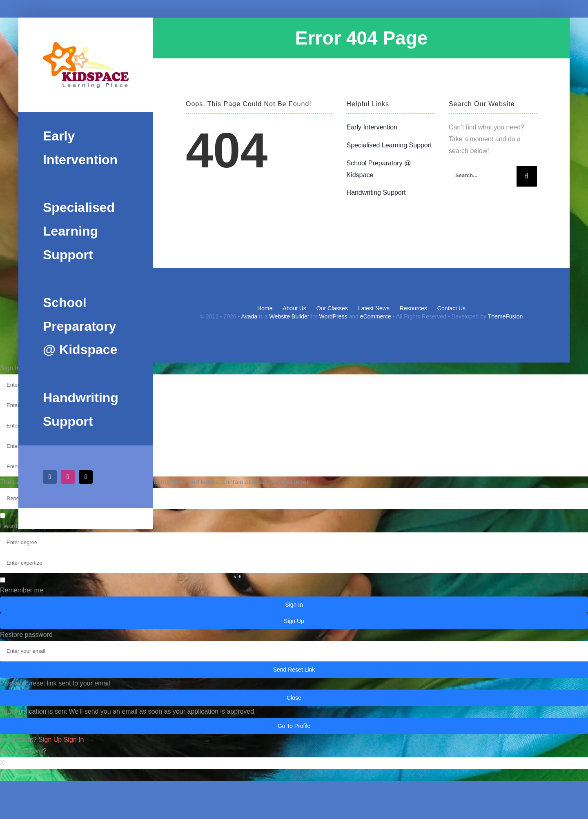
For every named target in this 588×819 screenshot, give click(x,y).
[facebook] (50, 477)
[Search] (527, 176)
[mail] (86, 477)
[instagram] (68, 477)
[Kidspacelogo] (86, 65)
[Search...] (483, 175)
